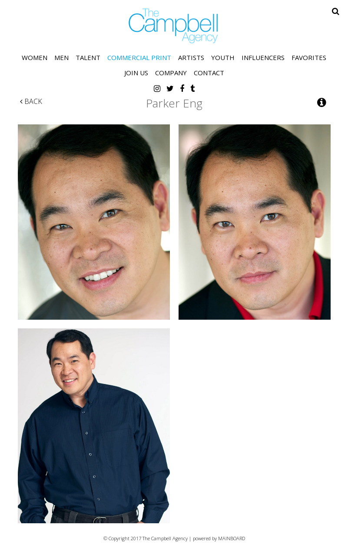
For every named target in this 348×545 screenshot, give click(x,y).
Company (171, 72)
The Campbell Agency (174, 26)
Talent (88, 57)
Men (61, 57)
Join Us (136, 72)
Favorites (309, 57)
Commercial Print (139, 57)
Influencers (263, 57)
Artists (191, 57)
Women (34, 57)
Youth (223, 57)
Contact (209, 72)
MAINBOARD (231, 538)
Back (31, 101)
